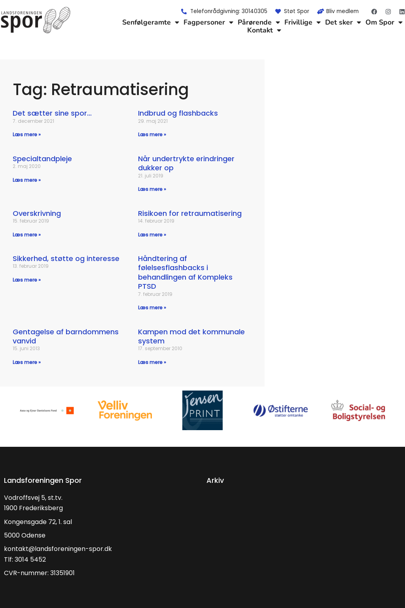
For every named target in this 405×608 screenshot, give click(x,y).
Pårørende (259, 22)
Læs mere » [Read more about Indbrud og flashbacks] (152, 134)
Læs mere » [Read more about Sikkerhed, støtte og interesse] (27, 279)
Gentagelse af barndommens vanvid (66, 336)
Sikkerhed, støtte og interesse (66, 258)
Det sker (343, 22)
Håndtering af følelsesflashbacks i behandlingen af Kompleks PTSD (185, 272)
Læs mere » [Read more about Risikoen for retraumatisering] (152, 234)
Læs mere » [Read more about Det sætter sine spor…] (27, 134)
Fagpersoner (208, 22)
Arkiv (215, 480)
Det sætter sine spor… (52, 113)
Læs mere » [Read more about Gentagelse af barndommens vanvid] (27, 362)
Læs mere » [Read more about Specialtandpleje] (27, 180)
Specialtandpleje (42, 159)
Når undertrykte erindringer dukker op (186, 163)
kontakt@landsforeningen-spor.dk (58, 548)
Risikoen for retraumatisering (190, 213)
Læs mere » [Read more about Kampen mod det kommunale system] (152, 362)
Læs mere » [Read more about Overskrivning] (27, 234)
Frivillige (302, 22)
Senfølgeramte (150, 22)
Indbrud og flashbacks (178, 113)
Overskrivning (37, 213)
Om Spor (384, 22)
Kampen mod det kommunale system (191, 336)
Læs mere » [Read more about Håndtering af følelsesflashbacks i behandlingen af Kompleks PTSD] (152, 307)
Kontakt (264, 30)
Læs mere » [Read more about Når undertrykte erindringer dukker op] (152, 189)
